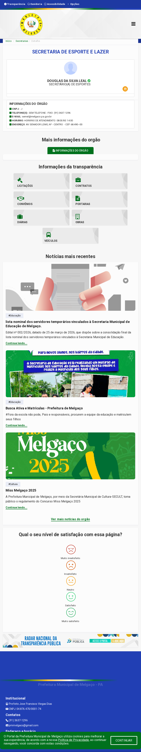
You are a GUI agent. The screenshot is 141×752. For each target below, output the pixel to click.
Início (9, 41)
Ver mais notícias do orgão (70, 501)
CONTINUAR (124, 740)
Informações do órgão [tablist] (70, 150)
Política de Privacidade (73, 740)
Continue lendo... (16, 324)
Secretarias (22, 41)
